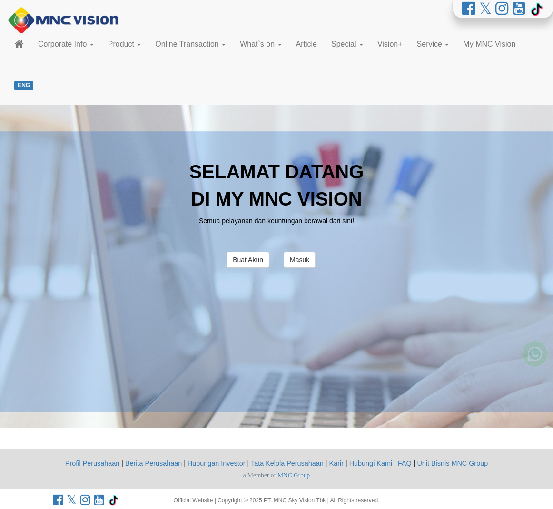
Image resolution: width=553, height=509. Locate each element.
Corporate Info (66, 44)
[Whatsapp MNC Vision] (535, 375)
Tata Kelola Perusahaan (287, 463)
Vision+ (390, 44)
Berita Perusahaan (153, 463)
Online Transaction (190, 44)
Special (347, 44)
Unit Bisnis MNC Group (452, 463)
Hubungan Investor (217, 463)
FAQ (405, 463)
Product (124, 44)
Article (306, 44)
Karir (336, 463)
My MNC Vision (489, 44)
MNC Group (293, 475)
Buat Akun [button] (248, 260)
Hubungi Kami (370, 463)
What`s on (260, 44)
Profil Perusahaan (92, 463)
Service (433, 44)
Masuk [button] (299, 260)
